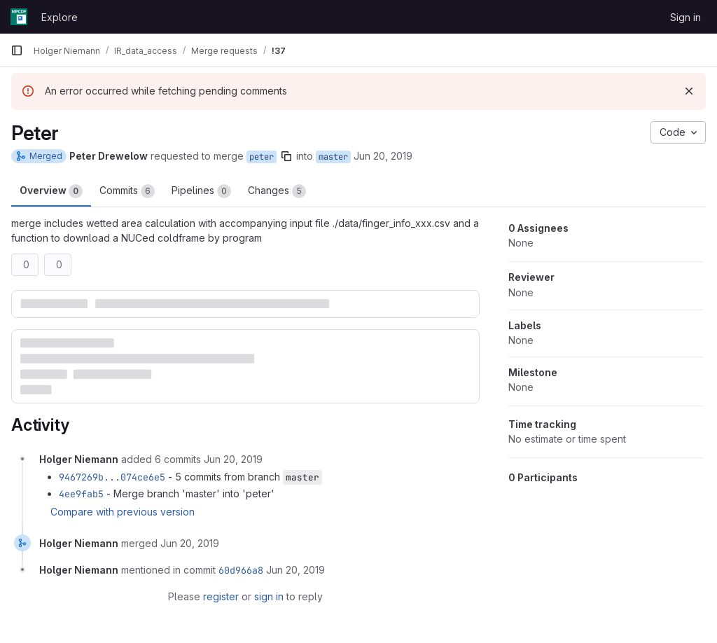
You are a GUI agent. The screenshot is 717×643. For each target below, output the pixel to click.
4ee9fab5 (81, 494)
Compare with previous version (122, 512)
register (221, 596)
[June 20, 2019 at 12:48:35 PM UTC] (189, 543)
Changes (277, 191)
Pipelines (201, 191)
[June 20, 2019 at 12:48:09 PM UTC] (233, 459)
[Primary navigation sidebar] (17, 50)
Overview (51, 191)
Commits (127, 191)
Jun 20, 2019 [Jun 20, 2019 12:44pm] (383, 156)
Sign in (685, 17)
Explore (59, 17)
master (333, 157)
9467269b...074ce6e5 (112, 477)
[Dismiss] (689, 91)
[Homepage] (19, 17)
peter (261, 157)
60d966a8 (240, 570)
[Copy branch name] (286, 156)
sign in (269, 596)
